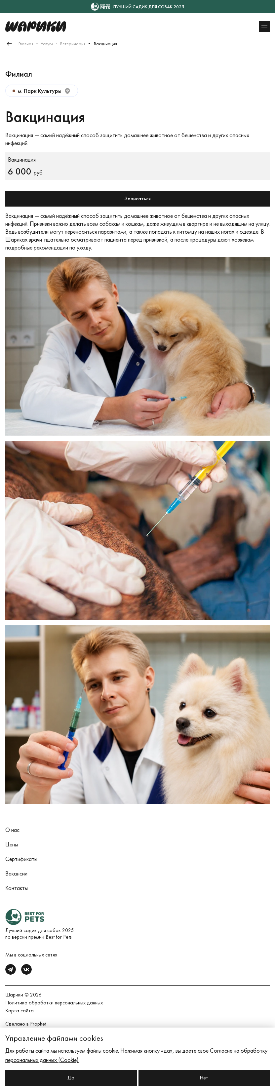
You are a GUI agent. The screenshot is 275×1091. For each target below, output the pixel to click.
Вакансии (16, 873)
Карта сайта (19, 1010)
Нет (204, 1077)
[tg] (10, 969)
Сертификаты (21, 859)
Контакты (16, 888)
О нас (12, 830)
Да (70, 1077)
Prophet (38, 1023)
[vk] (26, 969)
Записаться (138, 198)
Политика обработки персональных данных (54, 1002)
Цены (11, 844)
